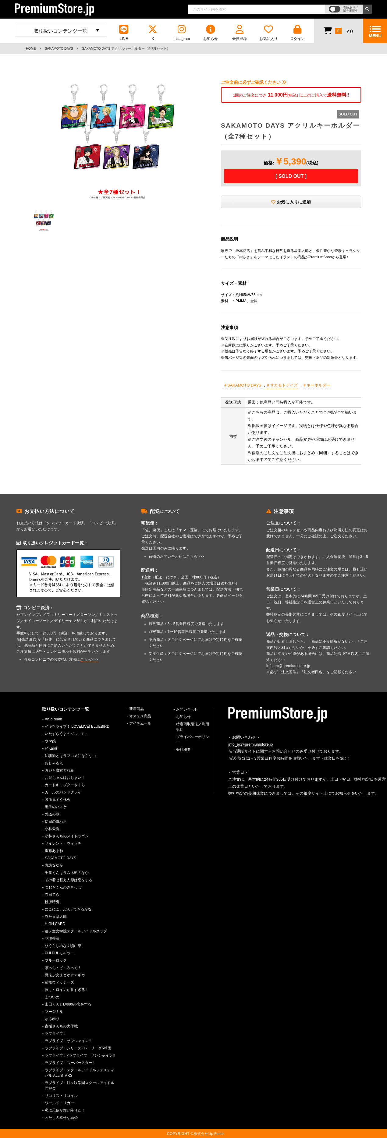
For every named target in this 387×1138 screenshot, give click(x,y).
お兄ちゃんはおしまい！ (65, 778)
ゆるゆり (52, 1019)
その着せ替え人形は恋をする (68, 880)
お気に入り (268, 33)
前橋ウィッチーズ (59, 982)
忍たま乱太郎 (56, 916)
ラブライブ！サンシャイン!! (68, 1041)
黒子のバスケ (56, 807)
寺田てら (52, 894)
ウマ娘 (50, 741)
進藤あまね (54, 851)
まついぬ (52, 997)
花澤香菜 (52, 938)
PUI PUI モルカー (59, 953)
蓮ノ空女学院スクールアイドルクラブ (76, 931)
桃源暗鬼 (52, 902)
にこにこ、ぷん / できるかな (68, 909)
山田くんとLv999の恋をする (68, 1004)
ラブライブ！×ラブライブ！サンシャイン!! (80, 1055)
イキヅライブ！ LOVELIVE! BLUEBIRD (77, 726)
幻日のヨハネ (56, 821)
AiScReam (53, 719)
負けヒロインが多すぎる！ (67, 990)
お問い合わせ (187, 709)
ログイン (297, 33)
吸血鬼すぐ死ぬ (57, 799)
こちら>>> (89, 659)
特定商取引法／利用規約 (192, 727)
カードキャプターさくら (65, 785)
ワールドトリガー (59, 1103)
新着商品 (136, 709)
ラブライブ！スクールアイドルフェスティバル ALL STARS (79, 1073)
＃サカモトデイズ (282, 385)
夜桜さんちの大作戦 (61, 1026)
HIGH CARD (55, 924)
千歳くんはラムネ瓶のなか (67, 873)
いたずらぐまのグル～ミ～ (67, 734)
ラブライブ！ (56, 1033)
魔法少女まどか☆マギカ (65, 975)
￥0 (338, 30)
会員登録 (239, 33)
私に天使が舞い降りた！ (65, 1110)
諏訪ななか (54, 865)
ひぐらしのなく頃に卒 (63, 946)
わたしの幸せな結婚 (61, 1117)
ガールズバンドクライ (63, 792)
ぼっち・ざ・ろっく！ (63, 968)
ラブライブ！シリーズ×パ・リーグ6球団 (78, 1048)
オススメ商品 (140, 716)
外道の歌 (52, 814)
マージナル (54, 1011)
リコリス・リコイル (61, 1096)
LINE (124, 33)
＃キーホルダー (316, 385)
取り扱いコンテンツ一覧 (60, 31)
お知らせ (210, 33)
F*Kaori (51, 748)
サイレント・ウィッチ (63, 843)
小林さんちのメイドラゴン (67, 836)
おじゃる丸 (54, 763)
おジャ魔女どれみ (59, 770)
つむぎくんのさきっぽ (63, 887)
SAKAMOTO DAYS (59, 48)
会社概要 (183, 749)
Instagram (181, 33)
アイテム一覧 (140, 723)
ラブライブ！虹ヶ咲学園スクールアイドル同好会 (79, 1085)
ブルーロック (56, 960)
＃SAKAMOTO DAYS (242, 385)
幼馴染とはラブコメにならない (70, 756)
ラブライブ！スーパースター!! (69, 1063)
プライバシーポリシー (192, 739)
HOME (31, 48)
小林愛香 (52, 829)
